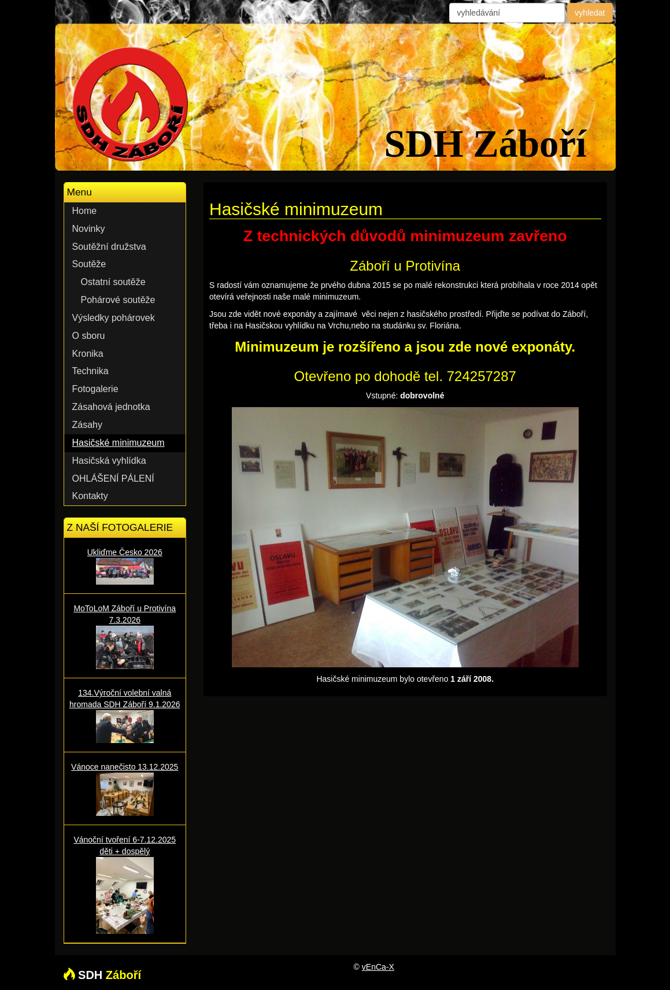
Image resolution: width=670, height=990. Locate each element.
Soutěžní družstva (109, 247)
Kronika (87, 354)
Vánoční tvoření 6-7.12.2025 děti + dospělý (125, 884)
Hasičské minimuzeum (118, 443)
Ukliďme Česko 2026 (125, 566)
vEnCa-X (378, 966)
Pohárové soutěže (118, 300)
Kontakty (90, 496)
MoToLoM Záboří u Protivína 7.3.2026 (125, 636)
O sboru (88, 336)
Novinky (88, 229)
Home (84, 211)
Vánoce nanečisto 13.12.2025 (125, 789)
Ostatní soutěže (113, 282)
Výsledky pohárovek (113, 318)
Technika (90, 371)
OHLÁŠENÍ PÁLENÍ (113, 478)
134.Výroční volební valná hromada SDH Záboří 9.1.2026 (125, 715)
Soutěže (89, 264)
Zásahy (87, 425)
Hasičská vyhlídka (109, 461)
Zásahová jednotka (111, 407)
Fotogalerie (95, 389)
